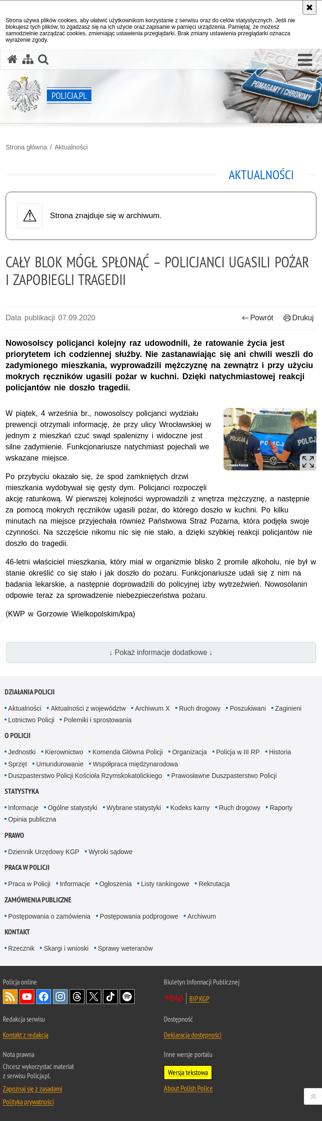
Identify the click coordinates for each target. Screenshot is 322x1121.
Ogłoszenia (115, 884)
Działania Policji (30, 692)
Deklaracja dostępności (192, 1034)
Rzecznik (21, 948)
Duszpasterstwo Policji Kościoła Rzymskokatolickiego (85, 775)
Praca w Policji (27, 867)
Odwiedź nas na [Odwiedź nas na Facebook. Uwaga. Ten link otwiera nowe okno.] (43, 996)
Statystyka (22, 791)
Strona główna (26, 147)
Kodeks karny (190, 807)
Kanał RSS (10, 996)
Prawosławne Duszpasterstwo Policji (224, 775)
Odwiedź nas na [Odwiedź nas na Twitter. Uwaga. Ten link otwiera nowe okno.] (93, 996)
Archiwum (201, 916)
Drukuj (298, 318)
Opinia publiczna (32, 819)
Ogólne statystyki (72, 807)
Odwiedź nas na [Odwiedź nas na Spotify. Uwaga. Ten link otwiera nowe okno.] (127, 996)
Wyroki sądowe (111, 851)
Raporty (281, 807)
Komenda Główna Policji (127, 752)
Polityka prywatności (28, 1101)
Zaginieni (288, 708)
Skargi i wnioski (66, 948)
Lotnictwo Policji (31, 720)
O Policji (18, 735)
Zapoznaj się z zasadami (32, 1088)
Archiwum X (152, 708)
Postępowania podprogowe (139, 916)
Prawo (14, 835)
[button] (305, 60)
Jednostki (22, 752)
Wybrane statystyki (134, 807)
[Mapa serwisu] (27, 59)
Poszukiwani (248, 708)
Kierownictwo (64, 752)
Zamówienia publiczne (38, 900)
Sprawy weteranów (125, 948)
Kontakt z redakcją (25, 1034)
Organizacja (189, 752)
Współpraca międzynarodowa (135, 764)
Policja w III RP (238, 752)
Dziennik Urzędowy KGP (43, 851)
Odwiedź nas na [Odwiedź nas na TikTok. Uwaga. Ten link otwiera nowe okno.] (110, 996)
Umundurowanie (60, 764)
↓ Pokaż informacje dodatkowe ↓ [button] (161, 652)
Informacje (23, 807)
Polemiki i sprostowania (97, 720)
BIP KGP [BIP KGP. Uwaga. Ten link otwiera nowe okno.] (199, 998)
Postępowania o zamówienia (49, 916)
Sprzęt (17, 764)
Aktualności (71, 147)
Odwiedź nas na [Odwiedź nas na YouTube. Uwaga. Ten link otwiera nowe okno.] (26, 996)
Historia (280, 752)
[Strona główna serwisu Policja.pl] (12, 59)
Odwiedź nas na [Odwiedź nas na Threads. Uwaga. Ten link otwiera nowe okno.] (77, 996)
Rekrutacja (214, 884)
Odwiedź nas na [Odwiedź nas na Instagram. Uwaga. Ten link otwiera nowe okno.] (60, 996)
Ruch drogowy (200, 708)
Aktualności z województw (88, 708)
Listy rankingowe (165, 884)
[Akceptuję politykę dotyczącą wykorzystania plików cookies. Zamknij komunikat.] (309, 7)
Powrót (257, 318)
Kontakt (17, 932)
